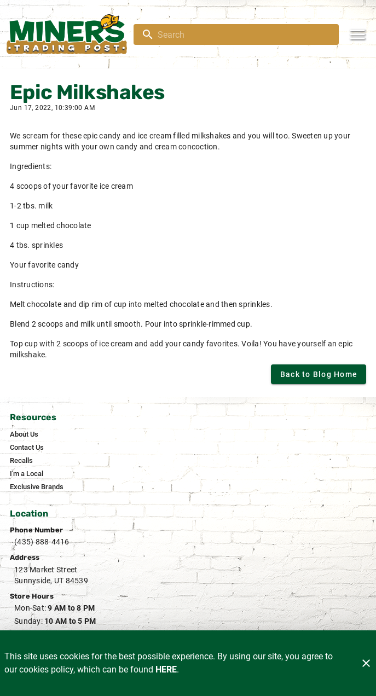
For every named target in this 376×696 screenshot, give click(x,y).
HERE (166, 669)
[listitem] (24, 434)
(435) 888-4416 (42, 541)
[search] (244, 34)
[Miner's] (70, 34)
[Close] (366, 663)
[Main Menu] (357, 34)
